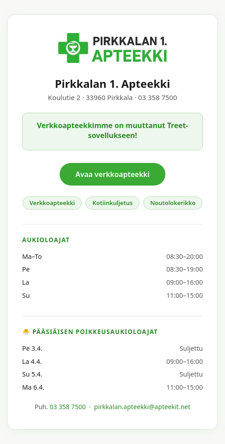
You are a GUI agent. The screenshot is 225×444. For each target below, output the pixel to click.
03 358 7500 (68, 406)
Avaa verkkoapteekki (112, 174)
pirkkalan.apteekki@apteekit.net (142, 406)
